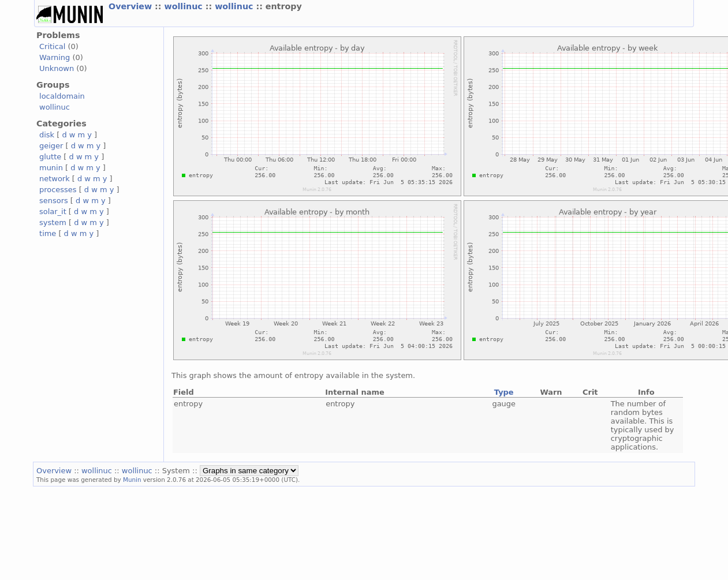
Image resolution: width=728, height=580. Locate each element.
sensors (53, 200)
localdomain (62, 96)
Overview (132, 6)
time (47, 233)
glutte (50, 156)
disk (46, 134)
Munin (132, 479)
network (54, 178)
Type (504, 392)
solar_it (52, 211)
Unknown (56, 68)
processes (58, 189)
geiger (51, 145)
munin (51, 167)
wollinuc (184, 6)
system (52, 222)
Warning (54, 57)
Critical (52, 46)
